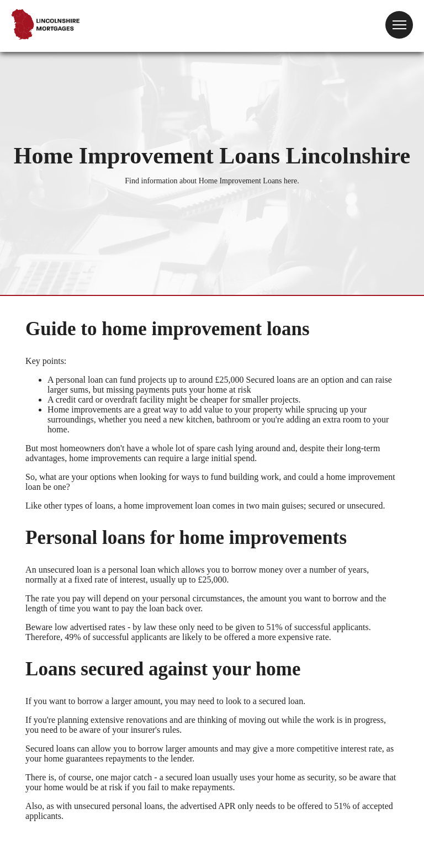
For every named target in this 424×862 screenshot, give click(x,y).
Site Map (16, 848)
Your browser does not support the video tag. (231, 30)
